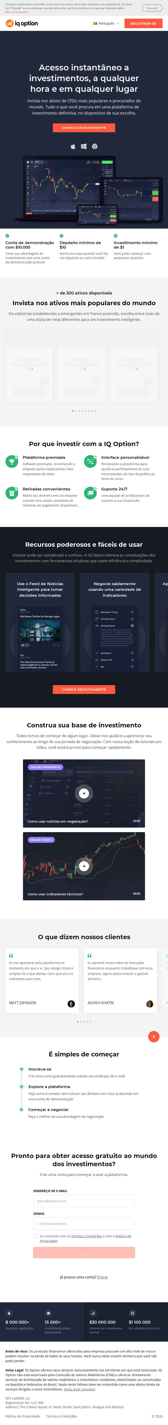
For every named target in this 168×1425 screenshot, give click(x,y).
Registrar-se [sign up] (143, 24)
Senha (38, 1213)
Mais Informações (16, 12)
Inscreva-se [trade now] (29, 392)
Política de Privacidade (22, 1416)
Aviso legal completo (79, 1389)
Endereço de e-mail (50, 1191)
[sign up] (154, 1036)
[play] (84, 794)
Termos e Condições (86, 1236)
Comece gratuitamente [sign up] (84, 128)
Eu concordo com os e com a (85, 1238)
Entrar (102, 1277)
